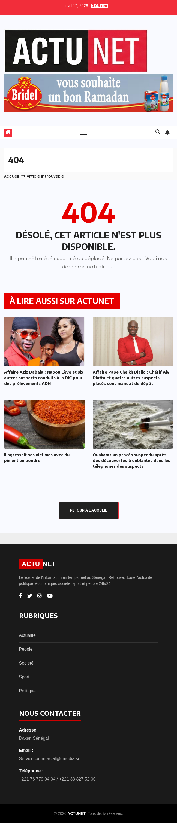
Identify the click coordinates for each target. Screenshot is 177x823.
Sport (24, 677)
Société (26, 663)
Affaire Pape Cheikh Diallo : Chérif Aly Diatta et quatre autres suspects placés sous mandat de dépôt (131, 377)
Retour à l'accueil (88, 510)
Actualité (27, 635)
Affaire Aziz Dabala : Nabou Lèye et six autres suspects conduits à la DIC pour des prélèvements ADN (43, 377)
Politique (27, 691)
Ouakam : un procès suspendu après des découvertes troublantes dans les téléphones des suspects (131, 460)
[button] (157, 132)
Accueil (11, 176)
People (26, 649)
